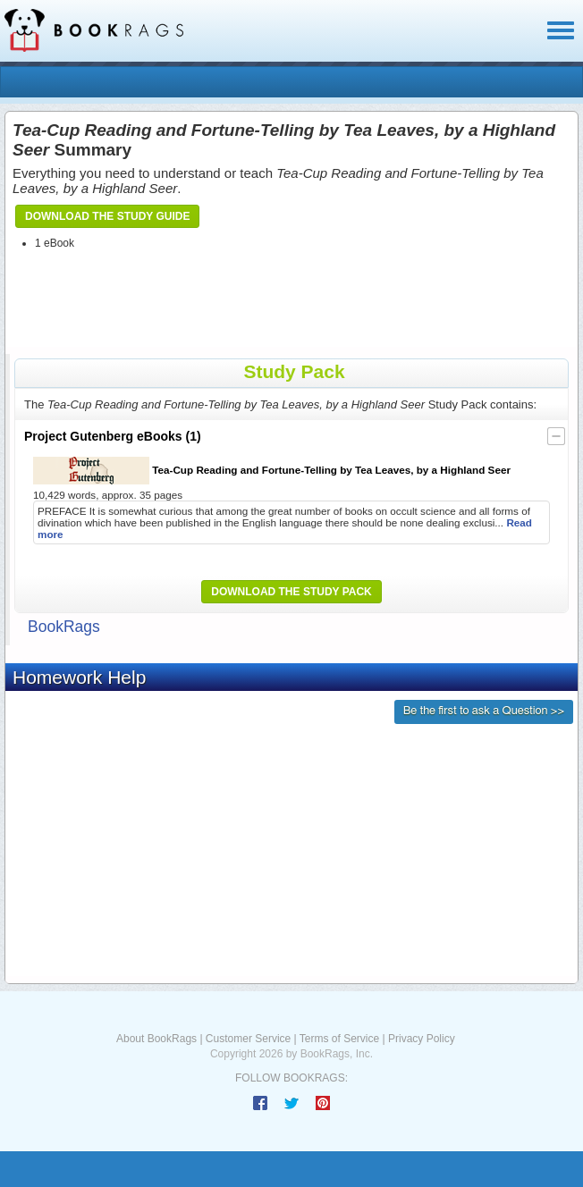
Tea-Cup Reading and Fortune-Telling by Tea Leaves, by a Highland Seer (272, 470)
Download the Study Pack (291, 591)
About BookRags (156, 1038)
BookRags (64, 627)
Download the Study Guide (107, 216)
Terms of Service (339, 1038)
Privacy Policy (421, 1038)
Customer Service (248, 1038)
